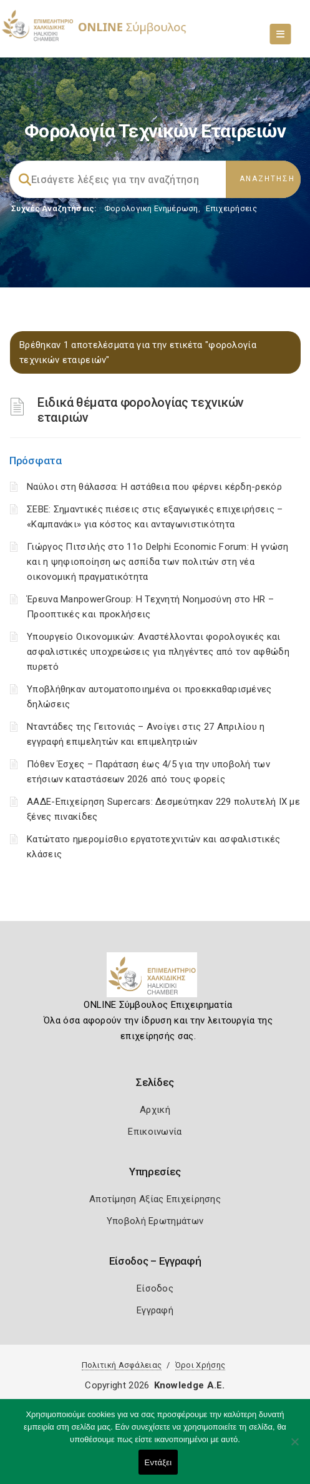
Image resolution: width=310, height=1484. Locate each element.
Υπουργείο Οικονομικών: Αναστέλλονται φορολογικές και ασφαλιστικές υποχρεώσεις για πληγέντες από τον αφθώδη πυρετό (158, 651)
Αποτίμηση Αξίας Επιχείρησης (155, 1199)
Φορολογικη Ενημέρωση (151, 208)
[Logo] (155, 980)
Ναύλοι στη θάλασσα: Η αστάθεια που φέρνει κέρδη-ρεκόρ (154, 486)
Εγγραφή (155, 1310)
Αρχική (155, 1109)
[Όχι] (294, 1447)
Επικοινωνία (155, 1131)
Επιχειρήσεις (231, 208)
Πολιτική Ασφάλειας (122, 1365)
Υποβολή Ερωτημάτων (155, 1221)
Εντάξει (158, 1462)
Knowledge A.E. (189, 1385)
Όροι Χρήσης (200, 1365)
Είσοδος (155, 1288)
